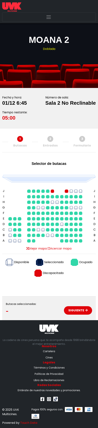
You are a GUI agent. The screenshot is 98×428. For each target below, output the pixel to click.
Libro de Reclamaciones (49, 380)
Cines (49, 357)
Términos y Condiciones (49, 367)
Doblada (49, 49)
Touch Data (28, 423)
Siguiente (78, 310)
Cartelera (49, 351)
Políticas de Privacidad (49, 374)
